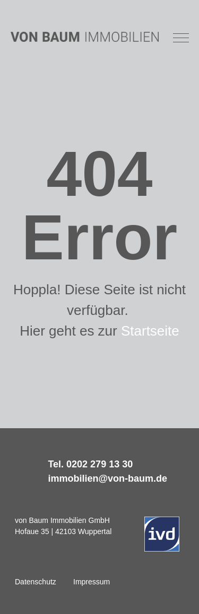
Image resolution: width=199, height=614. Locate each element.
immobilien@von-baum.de (107, 478)
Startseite (150, 331)
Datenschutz (35, 581)
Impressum (91, 581)
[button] (181, 37)
